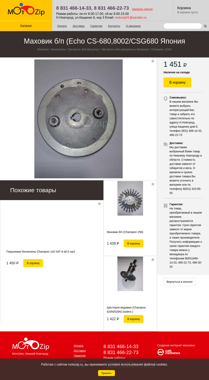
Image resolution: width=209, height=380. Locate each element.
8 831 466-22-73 (111, 8)
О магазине (133, 26)
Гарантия (96, 26)
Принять (106, 373)
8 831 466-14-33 (121, 346)
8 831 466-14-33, (74, 8)
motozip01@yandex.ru (131, 17)
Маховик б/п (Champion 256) (125, 232)
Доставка (79, 26)
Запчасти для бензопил (83, 49)
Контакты (114, 26)
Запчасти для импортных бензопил (125, 49)
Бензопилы (58, 49)
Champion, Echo (161, 49)
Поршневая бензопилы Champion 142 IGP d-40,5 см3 (40, 251)
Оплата (62, 26)
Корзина (184, 8)
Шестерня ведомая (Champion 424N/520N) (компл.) (126, 309)
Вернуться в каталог (180, 281)
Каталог (26, 26)
